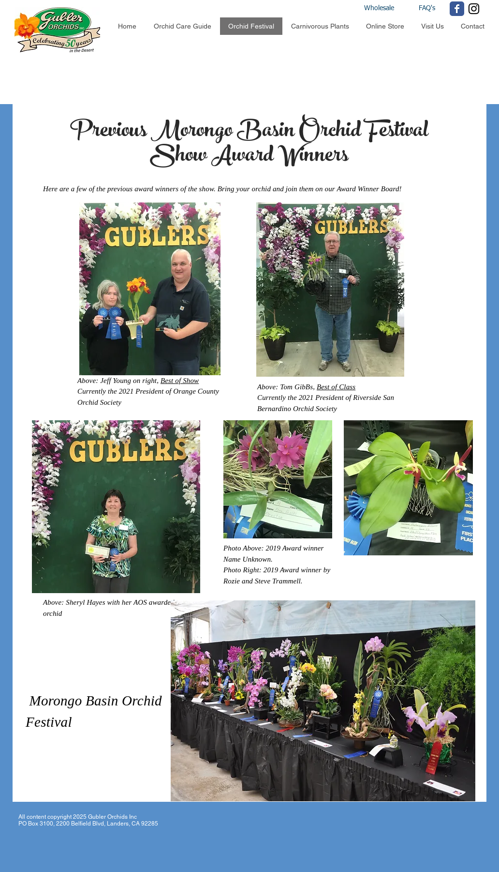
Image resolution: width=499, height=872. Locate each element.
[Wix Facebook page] (457, 8)
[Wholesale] (388, 8)
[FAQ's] (426, 8)
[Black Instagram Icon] (474, 8)
